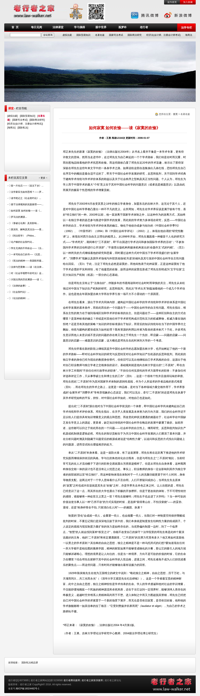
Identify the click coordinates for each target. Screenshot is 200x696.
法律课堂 (58, 27)
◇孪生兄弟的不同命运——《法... (26, 248)
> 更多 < (43, 177)
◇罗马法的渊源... (18, 217)
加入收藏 (188, 2)
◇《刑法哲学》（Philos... (22, 235)
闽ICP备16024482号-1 (27, 688)
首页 (175, 114)
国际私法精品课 (29, 662)
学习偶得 (79, 27)
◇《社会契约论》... (19, 292)
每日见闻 (36, 27)
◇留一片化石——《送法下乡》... (26, 185)
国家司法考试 (116, 35)
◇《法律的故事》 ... (19, 285)
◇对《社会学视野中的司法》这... (26, 273)
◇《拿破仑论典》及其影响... (24, 223)
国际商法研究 (135, 35)
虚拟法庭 (67, 35)
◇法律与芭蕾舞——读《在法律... (26, 267)
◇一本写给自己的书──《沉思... (25, 254)
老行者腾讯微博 (71, 680)
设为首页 (172, 2)
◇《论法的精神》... (19, 298)
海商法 (188, 35)
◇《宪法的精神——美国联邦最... (26, 260)
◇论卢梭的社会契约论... (21, 242)
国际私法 (23, 127)
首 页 (15, 27)
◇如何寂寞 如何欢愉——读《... (25, 210)
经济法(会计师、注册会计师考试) (163, 35)
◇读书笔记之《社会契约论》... (25, 198)
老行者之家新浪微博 (92, 680)
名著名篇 (99, 35)
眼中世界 (101, 27)
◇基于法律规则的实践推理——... (26, 204)
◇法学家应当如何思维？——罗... (26, 192)
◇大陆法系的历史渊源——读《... (26, 279)
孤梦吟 (122, 27)
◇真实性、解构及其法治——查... (26, 229)
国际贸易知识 (83, 35)
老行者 (144, 27)
